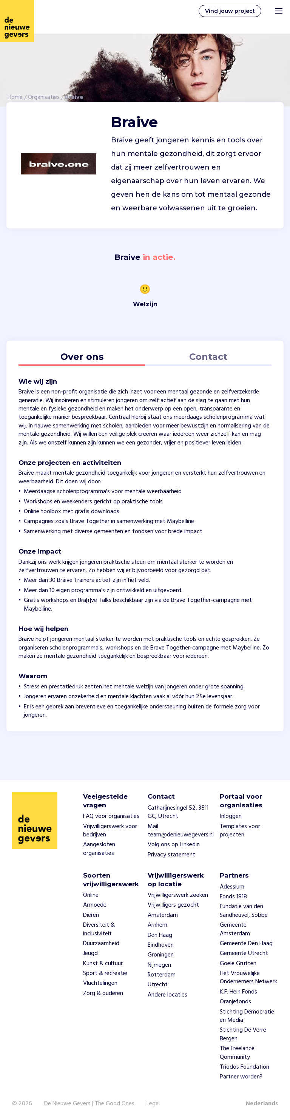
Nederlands (262, 1104)
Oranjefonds (235, 1002)
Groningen (161, 955)
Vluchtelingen (100, 983)
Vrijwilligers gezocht (173, 905)
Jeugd (90, 953)
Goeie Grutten (238, 964)
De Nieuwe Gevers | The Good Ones (89, 1104)
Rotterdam (162, 975)
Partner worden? (241, 1077)
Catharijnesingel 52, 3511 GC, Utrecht (178, 812)
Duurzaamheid (101, 944)
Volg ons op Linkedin (174, 845)
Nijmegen (159, 965)
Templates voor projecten (240, 831)
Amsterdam (163, 915)
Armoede (94, 905)
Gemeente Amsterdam (235, 929)
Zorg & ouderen (103, 993)
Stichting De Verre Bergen (243, 1034)
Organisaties (44, 97)
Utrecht (158, 985)
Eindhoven (161, 945)
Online (91, 895)
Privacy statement (171, 855)
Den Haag (160, 935)
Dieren (91, 915)
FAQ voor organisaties (111, 816)
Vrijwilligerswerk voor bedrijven (110, 831)
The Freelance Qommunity (237, 1053)
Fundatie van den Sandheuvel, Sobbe (244, 911)
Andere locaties (167, 995)
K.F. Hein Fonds (238, 992)
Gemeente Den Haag (246, 944)
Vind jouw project (230, 11)
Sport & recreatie (105, 973)
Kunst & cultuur (103, 964)
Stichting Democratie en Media (247, 1016)
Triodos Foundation (244, 1067)
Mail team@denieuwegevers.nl (181, 831)
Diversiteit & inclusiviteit (99, 929)
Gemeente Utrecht (244, 953)
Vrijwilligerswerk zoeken (178, 895)
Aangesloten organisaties (99, 849)
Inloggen (231, 816)
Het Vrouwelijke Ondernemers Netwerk (248, 978)
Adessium (232, 887)
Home (15, 97)
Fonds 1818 (233, 897)
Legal (153, 1104)
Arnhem (157, 925)
